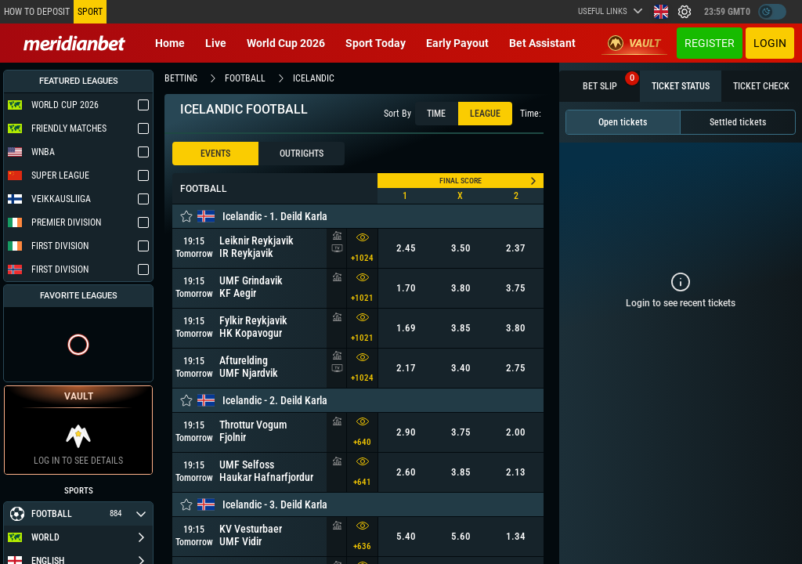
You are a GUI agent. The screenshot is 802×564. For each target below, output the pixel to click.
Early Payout (457, 43)
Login (769, 43)
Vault (634, 43)
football (245, 78)
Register (710, 43)
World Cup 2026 (286, 43)
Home (170, 43)
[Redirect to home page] (74, 43)
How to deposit (37, 11)
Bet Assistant (542, 43)
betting (180, 78)
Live (215, 43)
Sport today (375, 43)
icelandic (313, 78)
